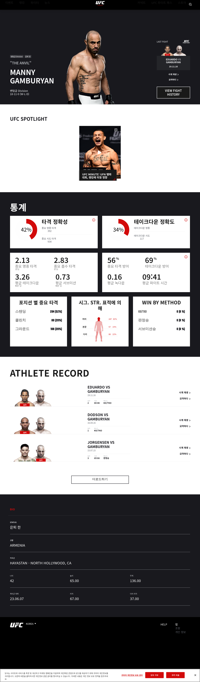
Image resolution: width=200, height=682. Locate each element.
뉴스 (43, 11)
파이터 (32, 11)
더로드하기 (100, 479)
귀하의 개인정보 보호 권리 (132, 675)
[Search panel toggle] (190, 11)
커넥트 (148, 11)
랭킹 (20, 11)
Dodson (95, 415)
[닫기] (195, 675)
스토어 (183, 11)
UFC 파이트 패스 (165, 11)
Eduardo (96, 387)
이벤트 (8, 11)
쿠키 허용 (175, 675)
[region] (100, 675)
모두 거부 (154, 675)
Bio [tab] (12, 509)
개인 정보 (180, 632)
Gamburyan (99, 391)
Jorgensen (98, 442)
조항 (177, 628)
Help (164, 624)
